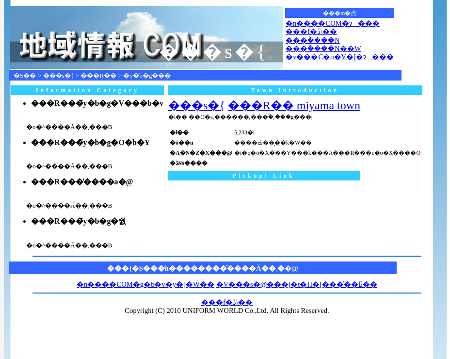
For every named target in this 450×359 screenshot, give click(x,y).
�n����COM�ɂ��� (333, 23)
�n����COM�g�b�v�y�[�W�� (145, 284)
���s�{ (58, 75)
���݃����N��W (323, 48)
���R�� (98, 75)
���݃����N (313, 40)
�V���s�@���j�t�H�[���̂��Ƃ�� (296, 284)
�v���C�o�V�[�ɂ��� (340, 57)
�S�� (25, 75)
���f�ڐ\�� (311, 31)
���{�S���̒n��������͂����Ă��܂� (196, 268)
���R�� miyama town (294, 105)
